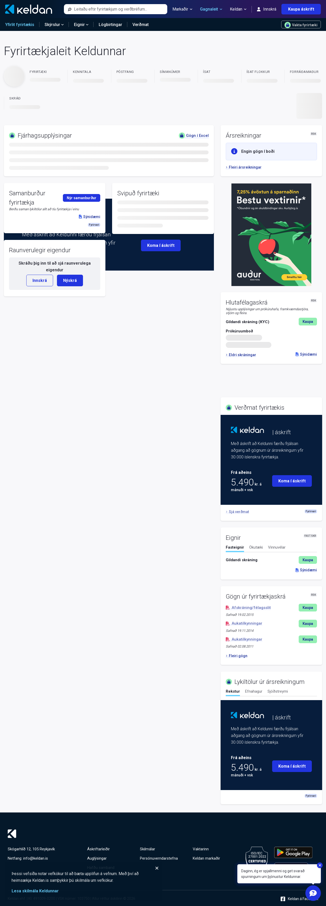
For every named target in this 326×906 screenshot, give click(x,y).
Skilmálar (147, 849)
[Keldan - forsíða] (28, 9)
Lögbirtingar (110, 24)
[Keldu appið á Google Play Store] (293, 852)
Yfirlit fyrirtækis (19, 24)
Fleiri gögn (236, 656)
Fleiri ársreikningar (244, 167)
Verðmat (140, 24)
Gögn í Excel (194, 135)
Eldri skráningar (241, 355)
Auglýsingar (97, 858)
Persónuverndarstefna (159, 858)
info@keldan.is (35, 858)
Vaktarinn (201, 849)
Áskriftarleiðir (98, 849)
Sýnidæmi (306, 354)
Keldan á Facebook (299, 898)
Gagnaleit (211, 9)
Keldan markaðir (206, 858)
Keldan (238, 9)
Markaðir (182, 9)
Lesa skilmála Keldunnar (35, 890)
